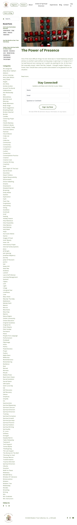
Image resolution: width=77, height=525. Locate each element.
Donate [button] (23, 5)
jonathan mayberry (9, 255)
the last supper (6, 59)
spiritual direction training (9, 413)
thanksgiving (7, 449)
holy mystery (7, 225)
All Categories (7, 69)
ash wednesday (8, 92)
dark (4, 166)
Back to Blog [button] (8, 13)
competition (7, 147)
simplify (5, 399)
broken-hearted (6, 30)
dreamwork (7, 186)
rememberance (6, 55)
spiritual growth (8, 418)
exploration (7, 197)
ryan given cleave (9, 377)
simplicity (6, 396)
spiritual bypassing (9, 405)
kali (4, 264)
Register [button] (14, 5)
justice (5, 262)
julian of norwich (8, 260)
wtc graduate (7, 496)
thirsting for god (9, 455)
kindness (6, 271)
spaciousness (7, 403)
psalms (5, 353)
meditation (6, 301)
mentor (4, 32)
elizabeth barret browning (8, 189)
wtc (4, 494)
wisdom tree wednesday (7, 485)
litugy (13, 30)
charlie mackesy (8, 123)
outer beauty (7, 327)
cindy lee (6, 136)
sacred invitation (8, 379)
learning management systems (10, 278)
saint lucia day (8, 386)
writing (5, 492)
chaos (5, 121)
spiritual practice (8, 422)
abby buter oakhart (9, 71)
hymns (5, 236)
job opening (7, 253)
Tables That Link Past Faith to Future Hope (11, 48)
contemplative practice (10, 155)
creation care (7, 160)
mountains (6, 310)
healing (5, 216)
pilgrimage (6, 342)
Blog (60, 5)
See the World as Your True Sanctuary (11, 41)
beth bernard (7, 99)
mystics (5, 314)
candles (5, 116)
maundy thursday (10, 53)
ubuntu (5, 466)
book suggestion (8, 108)
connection (6, 153)
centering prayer (8, 119)
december (6, 173)
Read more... (25, 76)
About (31, 5)
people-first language (10, 336)
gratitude (6, 212)
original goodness (9, 323)
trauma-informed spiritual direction (9, 463)
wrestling (6, 490)
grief (4, 214)
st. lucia (5, 431)
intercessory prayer (9, 244)
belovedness (12, 50)
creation (6, 158)
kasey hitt (6, 266)
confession (6, 149)
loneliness (6, 292)
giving (5, 208)
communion (7, 142)
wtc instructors (8, 499)
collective (6, 140)
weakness (6, 472)
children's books (8, 125)
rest (4, 366)
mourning (6, 312)
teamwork (6, 442)
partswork (6, 331)
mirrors (5, 307)
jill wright (6, 251)
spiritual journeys (9, 420)
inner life (6, 242)
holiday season (8, 218)
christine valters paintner (8, 131)
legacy (5, 281)
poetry (5, 346)
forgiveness (7, 203)
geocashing (7, 205)
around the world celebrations (9, 89)
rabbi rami (6, 355)
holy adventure (8, 221)
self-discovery (7, 390)
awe (4, 95)
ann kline (6, 84)
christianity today (9, 127)
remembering (7, 362)
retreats (6, 370)
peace (5, 334)
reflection (10, 32)
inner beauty (7, 240)
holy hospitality (8, 223)
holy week (6, 229)
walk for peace (8, 470)
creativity (6, 164)
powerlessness (7, 349)
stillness (5, 433)
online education (8, 320)
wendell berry (7, 475)
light (4, 286)
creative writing (8, 162)
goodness (6, 210)
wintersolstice (7, 479)
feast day (6, 201)
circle (5, 138)
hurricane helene (8, 234)
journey (5, 258)
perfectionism (7, 338)
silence (5, 394)
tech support (7, 444)
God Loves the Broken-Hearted (9, 27)
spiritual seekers (8, 425)
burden (5, 114)
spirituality (6, 429)
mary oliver (6, 297)
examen (5, 195)
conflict (5, 151)
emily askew (7, 192)
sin (4, 401)
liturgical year (7, 290)
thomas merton (8, 457)
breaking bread (8, 110)
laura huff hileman (9, 275)
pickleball (6, 340)
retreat (5, 368)
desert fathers (8, 175)
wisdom (5, 481)
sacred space (7, 381)
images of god (8, 238)
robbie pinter (6, 34)
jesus (4, 53)
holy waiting (7, 227)
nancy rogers (7, 316)
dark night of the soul (10, 168)
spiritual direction (9, 410)
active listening (8, 75)
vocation (6, 468)
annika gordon (8, 86)
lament (5, 273)
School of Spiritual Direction (41, 5)
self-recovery (7, 392)
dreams (5, 184)
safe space (6, 383)
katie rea (6, 268)
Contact (66, 5)
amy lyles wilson (8, 77)
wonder (5, 488)
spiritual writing (8, 427)
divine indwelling (8, 181)
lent (4, 284)
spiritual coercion (9, 407)
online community (9, 318)
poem (5, 344)
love (4, 294)
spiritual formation (9, 416)
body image (7, 105)
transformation (8, 459)
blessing (5, 101)
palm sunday (7, 329)
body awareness (8, 103)
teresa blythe (7, 446)
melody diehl (7, 303)
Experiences (54, 5)
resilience (6, 364)
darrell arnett (7, 171)
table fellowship (6, 57)
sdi (4, 388)
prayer (5, 351)
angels (5, 82)
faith (4, 199)
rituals (5, 373)
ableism (5, 73)
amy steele (5, 50)
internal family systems (10, 247)
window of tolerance (10, 477)
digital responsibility (10, 177)
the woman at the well (11, 453)
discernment (7, 179)
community (7, 145)
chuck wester (7, 134)
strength (6, 436)
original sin (7, 325)
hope (4, 231)
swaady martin (8, 438)
